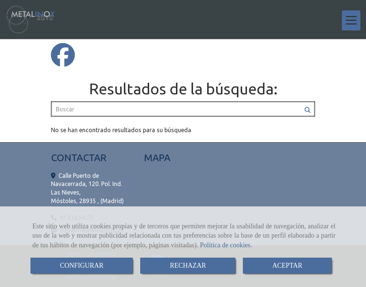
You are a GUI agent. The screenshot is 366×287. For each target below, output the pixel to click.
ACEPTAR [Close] (287, 265)
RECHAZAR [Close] (188, 265)
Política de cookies (225, 245)
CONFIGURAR (81, 265)
